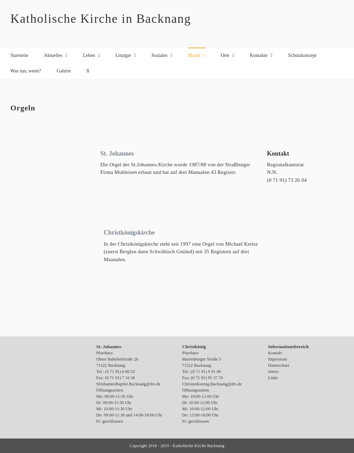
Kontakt (275, 353)
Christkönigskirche (129, 232)
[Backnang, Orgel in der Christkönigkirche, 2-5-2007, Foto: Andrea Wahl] (36, 221)
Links (273, 377)
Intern (273, 371)
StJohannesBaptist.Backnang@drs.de (128, 384)
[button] (87, 71)
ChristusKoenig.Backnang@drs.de (212, 384)
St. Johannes (117, 153)
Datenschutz (279, 365)
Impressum (277, 359)
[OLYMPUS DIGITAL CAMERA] (36, 307)
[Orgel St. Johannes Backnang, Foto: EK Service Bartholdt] (36, 142)
